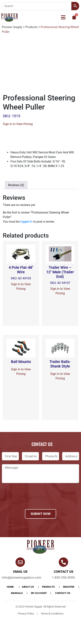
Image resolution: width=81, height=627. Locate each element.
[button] (63, 17)
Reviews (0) (16, 185)
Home (10, 586)
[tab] (16, 185)
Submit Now (41, 514)
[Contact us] (63, 562)
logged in (26, 221)
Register (68, 586)
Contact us (63, 571)
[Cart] (74, 17)
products (48, 586)
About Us (28, 586)
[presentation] (30, 501)
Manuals (17, 593)
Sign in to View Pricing (18, 124)
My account (39, 593)
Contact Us (62, 593)
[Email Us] (20, 562)
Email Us (20, 571)
